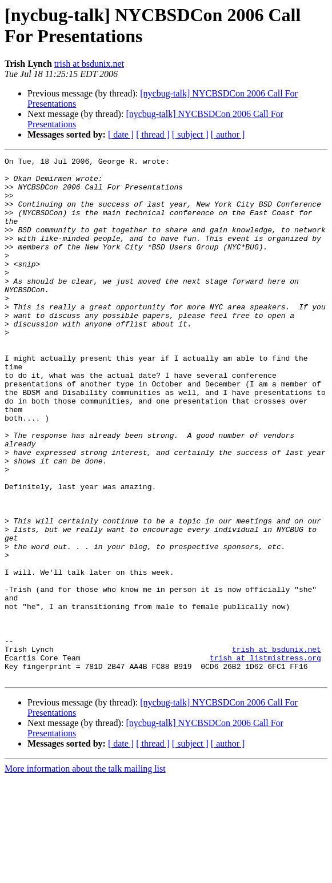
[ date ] (121, 134)
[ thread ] (153, 134)
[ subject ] (190, 134)
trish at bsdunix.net (89, 63)
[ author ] (228, 134)
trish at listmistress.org (265, 758)
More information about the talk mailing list (85, 873)
